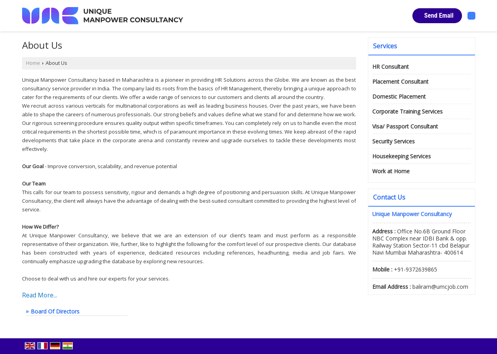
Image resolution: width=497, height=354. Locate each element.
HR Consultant (390, 66)
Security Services (393, 141)
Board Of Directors (55, 311)
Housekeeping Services (401, 156)
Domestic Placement (399, 96)
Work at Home (391, 171)
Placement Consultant (400, 81)
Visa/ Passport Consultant (405, 126)
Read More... (39, 295)
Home (33, 63)
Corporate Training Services (407, 111)
